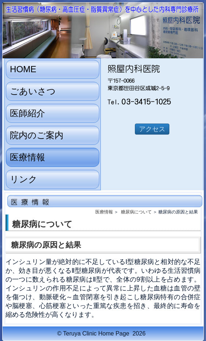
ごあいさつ (33, 91)
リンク (23, 179)
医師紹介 (27, 113)
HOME (23, 69)
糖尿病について (136, 211)
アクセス (152, 129)
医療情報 (27, 157)
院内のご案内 (36, 135)
